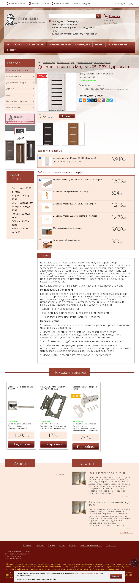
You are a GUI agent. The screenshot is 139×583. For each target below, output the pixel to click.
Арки (20, 95)
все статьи (125, 532)
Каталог (18, 44)
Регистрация (119, 3)
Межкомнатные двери (60, 44)
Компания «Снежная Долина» (100, 73)
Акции (62, 545)
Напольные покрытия (20, 101)
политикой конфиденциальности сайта (84, 573)
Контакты (12, 50)
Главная (27, 545)
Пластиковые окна (35, 44)
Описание (44, 255)
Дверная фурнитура (20, 82)
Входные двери (82, 44)
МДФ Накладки (20, 107)
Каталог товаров (49, 63)
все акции (60, 474)
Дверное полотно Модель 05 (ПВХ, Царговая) (93, 63)
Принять (116, 576)
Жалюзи (20, 89)
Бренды (51, 545)
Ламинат (98, 44)
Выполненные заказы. (91, 545)
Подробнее (21, 444)
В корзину (66, 116)
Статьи (72, 545)
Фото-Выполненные (117, 44)
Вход (131, 3)
